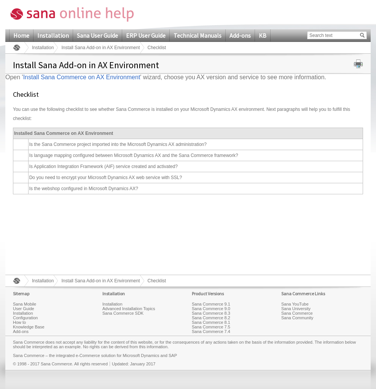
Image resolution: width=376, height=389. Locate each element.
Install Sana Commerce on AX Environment (81, 77)
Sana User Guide (97, 35)
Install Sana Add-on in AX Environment (100, 47)
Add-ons (240, 35)
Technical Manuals (197, 35)
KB (262, 35)
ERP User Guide (146, 35)
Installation (53, 35)
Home (21, 35)
